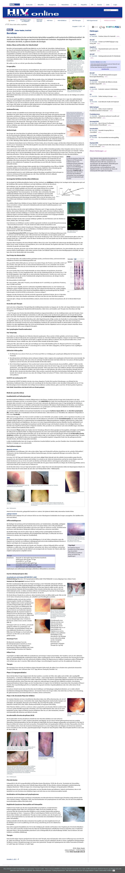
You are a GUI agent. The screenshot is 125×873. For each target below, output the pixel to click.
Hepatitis (84, 4)
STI (90, 94)
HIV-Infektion (62, 20)
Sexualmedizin (94, 80)
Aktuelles (41, 4)
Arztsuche (29, 4)
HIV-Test (49, 20)
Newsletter (65, 4)
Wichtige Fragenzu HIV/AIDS (25, 20)
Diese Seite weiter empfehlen (16, 24)
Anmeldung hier (105, 69)
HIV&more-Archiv (110, 20)
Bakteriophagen (94, 107)
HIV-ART (92, 40)
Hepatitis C (93, 34)
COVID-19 (92, 87)
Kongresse (52, 4)
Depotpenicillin (94, 143)
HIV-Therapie (76, 20)
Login (115, 4)
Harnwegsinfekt (94, 121)
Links (107, 4)
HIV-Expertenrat (92, 20)
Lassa (91, 100)
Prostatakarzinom (95, 114)
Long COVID (93, 135)
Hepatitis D (93, 47)
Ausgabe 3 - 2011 (77, 26)
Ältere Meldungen (98, 151)
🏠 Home (11, 20)
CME (75, 4)
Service (99, 4)
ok (113, 870)
